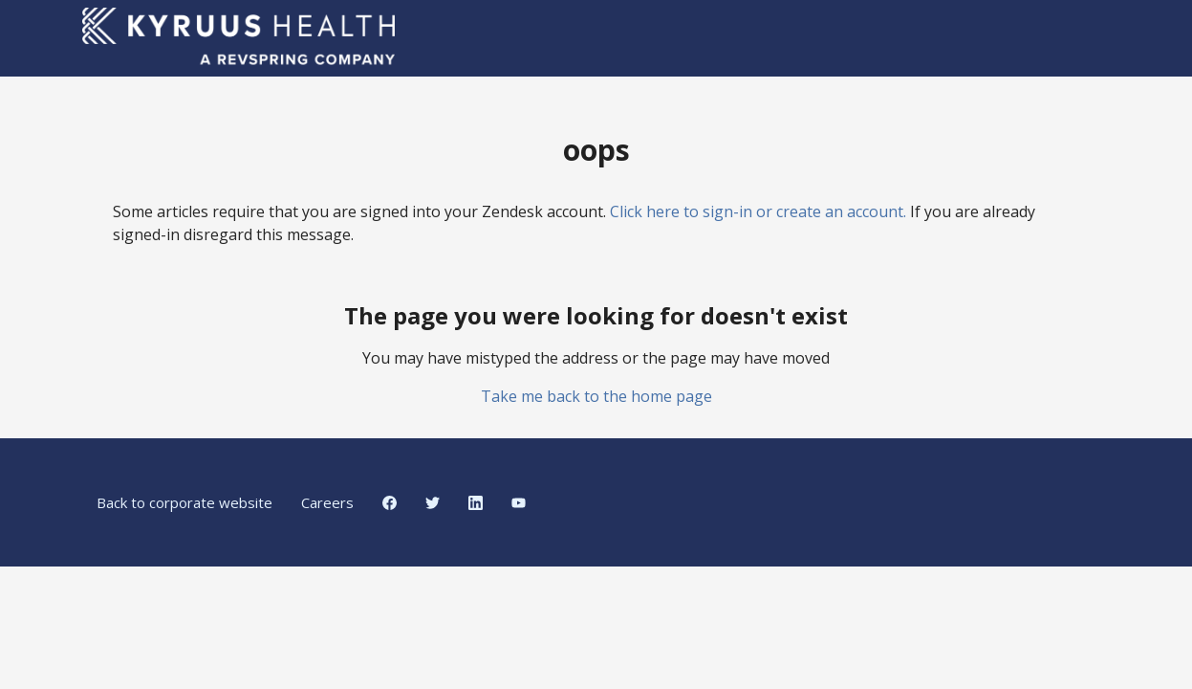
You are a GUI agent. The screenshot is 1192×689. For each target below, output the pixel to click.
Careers (327, 502)
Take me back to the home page (596, 396)
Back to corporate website (184, 502)
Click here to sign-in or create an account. (758, 211)
